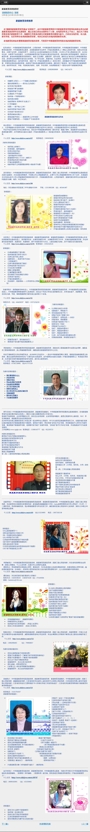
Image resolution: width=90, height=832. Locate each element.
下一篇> (5, 824)
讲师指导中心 (7, 13)
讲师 (16, 13)
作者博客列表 (45, 824)
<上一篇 (85, 824)
